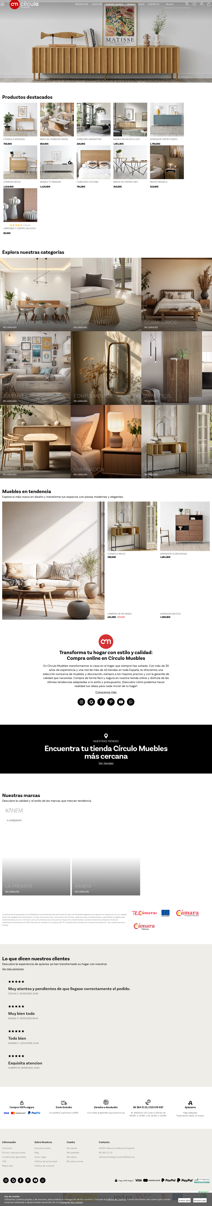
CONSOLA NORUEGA (14, 137)
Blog (139, 10)
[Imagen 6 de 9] (176, 368)
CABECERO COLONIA (87, 180)
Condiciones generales (14, 1157)
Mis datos (72, 1157)
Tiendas (129, 10)
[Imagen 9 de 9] (176, 442)
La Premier (18, 887)
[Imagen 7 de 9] (35, 442)
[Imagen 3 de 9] (176, 295)
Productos (79, 10)
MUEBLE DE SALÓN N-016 (126, 137)
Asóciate (95, 10)
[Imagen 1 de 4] (106, 40)
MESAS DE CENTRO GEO (125, 180)
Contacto (151, 10)
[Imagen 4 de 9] (35, 368)
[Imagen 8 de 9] (106, 442)
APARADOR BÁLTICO (170, 613)
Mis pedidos (73, 1152)
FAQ (4, 1161)
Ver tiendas (106, 764)
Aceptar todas (184, 1200)
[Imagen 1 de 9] (35, 295)
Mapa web (7, 1165)
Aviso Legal (40, 1157)
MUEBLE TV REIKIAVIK (50, 180)
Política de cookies (44, 1165)
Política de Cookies (116, 1199)
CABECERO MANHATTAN (89, 137)
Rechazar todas (200, 1200)
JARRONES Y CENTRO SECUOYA (19, 228)
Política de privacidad (45, 1161)
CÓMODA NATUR (11, 180)
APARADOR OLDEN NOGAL (173, 553)
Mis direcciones (75, 1161)
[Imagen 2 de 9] (106, 295)
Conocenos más (106, 692)
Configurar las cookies (71, 1202)
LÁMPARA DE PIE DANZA (119, 613)
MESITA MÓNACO (159, 180)
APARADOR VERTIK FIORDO (164, 137)
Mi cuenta (72, 1148)
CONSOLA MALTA (116, 553)
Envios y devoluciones (13, 1152)
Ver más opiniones (15, 970)
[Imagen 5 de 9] (106, 368)
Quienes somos (112, 10)
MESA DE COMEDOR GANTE (54, 137)
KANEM (83, 887)
